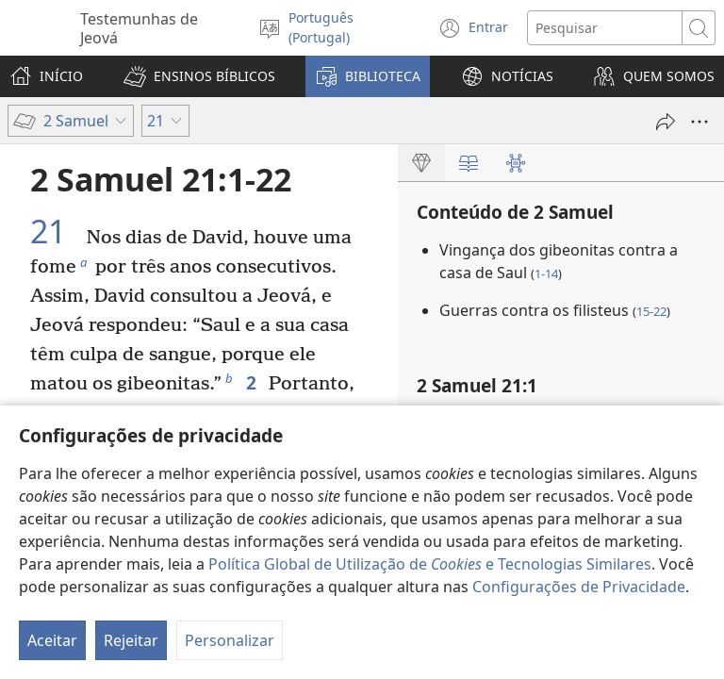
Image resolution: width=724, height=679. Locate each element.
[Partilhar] (666, 122)
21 (56, 232)
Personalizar (229, 640)
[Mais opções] (699, 122)
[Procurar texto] (605, 27)
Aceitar (52, 640)
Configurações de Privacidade (578, 586)
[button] (199, 76)
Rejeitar (131, 640)
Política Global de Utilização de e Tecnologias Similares (429, 564)
